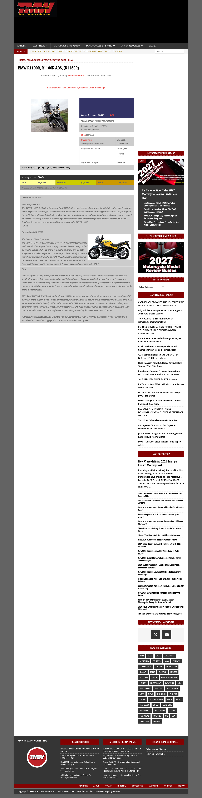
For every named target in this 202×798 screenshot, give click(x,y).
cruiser (159, 666)
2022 (142, 656)
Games (152, 45)
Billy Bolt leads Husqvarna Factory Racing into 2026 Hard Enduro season (120, 756)
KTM (179, 683)
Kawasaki (169, 683)
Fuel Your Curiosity (161, 454)
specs (169, 699)
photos (173, 694)
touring (157, 716)
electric (162, 672)
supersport (159, 710)
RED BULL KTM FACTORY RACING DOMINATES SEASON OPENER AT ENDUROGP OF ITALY (160, 412)
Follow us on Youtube (155, 754)
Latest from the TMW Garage (161, 153)
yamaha (157, 721)
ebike (152, 672)
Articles (22, 45)
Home (22, 60)
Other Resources (130, 45)
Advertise (83, 786)
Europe (173, 672)
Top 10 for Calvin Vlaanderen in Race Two (158, 420)
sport (178, 699)
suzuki (172, 710)
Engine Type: (86, 140)
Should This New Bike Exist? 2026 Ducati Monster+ (159, 535)
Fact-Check (153, 786)
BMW (166, 661)
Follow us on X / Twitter (156, 749)
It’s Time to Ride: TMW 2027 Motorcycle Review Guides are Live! (159, 194)
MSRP (142, 694)
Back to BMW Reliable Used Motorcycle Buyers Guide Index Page (76, 87)
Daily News (39, 45)
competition (145, 666)
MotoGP (158, 688)
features (144, 677)
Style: (83, 134)
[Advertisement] (123, 22)
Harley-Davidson (169, 677)
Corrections (137, 786)
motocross (145, 688)
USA (173, 716)
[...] (150, 486)
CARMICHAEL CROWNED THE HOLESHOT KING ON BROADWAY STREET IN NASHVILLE (122, 750)
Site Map (181, 786)
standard (144, 705)
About (96, 786)
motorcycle (172, 688)
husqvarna (155, 683)
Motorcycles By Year (66, 45)
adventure (169, 656)
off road (161, 694)
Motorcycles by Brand (99, 45)
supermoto (145, 710)
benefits (156, 661)
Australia (144, 661)
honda (143, 683)
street (156, 705)
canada (176, 661)
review (143, 699)
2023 (150, 656)
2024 (158, 656)
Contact (168, 786)
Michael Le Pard (76, 75)
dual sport (171, 666)
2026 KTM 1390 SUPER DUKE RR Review (157, 379)
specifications (156, 699)
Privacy (108, 786)
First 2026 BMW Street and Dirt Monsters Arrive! (157, 540)
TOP (112, 115)
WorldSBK (144, 721)
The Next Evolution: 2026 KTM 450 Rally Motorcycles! (160, 614)
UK (166, 716)
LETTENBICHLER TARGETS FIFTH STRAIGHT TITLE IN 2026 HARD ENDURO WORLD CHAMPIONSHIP (159, 330)
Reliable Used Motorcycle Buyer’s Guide (46, 60)
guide (154, 677)
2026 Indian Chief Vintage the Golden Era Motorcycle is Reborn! (75, 776)
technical (144, 716)
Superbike (167, 705)
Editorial (121, 786)
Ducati (143, 672)
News (150, 694)
